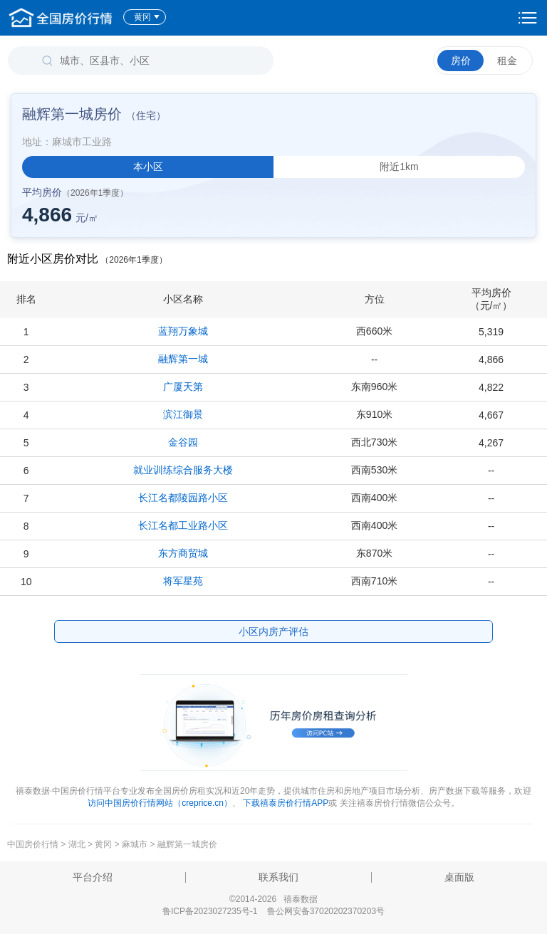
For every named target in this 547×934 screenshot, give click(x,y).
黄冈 (147, 17)
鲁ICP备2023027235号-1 (209, 911)
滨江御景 (183, 414)
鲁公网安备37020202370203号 (326, 911)
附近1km (399, 166)
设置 (528, 18)
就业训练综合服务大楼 (183, 470)
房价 (461, 60)
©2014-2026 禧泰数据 (273, 899)
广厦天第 (183, 386)
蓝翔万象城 (183, 331)
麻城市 (134, 844)
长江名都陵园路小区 (183, 497)
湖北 (76, 844)
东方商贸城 (183, 553)
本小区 (148, 166)
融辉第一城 (183, 358)
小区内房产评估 (273, 631)
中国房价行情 (34, 844)
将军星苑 (183, 581)
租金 (507, 60)
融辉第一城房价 (187, 844)
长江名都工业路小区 (183, 525)
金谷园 (183, 442)
